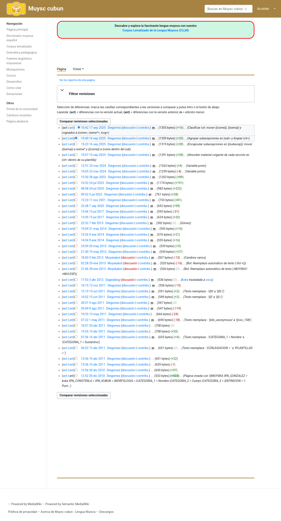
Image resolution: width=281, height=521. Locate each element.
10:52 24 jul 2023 (92, 183)
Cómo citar (13, 88)
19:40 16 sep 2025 (93, 138)
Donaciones (14, 94)
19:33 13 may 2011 (93, 314)
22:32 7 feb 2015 (92, 223)
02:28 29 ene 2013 (93, 263)
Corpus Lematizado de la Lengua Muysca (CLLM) (155, 30)
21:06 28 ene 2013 (93, 269)
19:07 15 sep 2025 (93, 155)
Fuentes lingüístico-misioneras (19, 61)
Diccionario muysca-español (20, 38)
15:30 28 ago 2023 (93, 177)
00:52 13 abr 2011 (93, 348)
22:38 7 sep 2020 (92, 206)
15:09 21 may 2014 (93, 229)
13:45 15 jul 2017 (92, 217)
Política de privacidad (22, 512)
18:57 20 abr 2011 (93, 325)
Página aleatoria (17, 121)
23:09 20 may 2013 (93, 246)
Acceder (263, 9)
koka (185, 280)
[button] (156, 94)
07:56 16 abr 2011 (93, 337)
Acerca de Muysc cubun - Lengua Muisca (68, 512)
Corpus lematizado (19, 46)
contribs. (144, 128)
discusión (129, 128)
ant (71, 128)
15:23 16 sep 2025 (93, 144)
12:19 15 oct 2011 (93, 291)
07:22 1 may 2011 (93, 320)
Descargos (106, 512)
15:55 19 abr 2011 (93, 331)
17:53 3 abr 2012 (92, 280)
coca (209, 280)
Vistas (77, 69)
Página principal (17, 29)
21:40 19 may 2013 (93, 252)
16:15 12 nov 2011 (93, 285)
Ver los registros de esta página (77, 80)
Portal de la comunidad (21, 109)
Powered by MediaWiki (26, 504)
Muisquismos (15, 69)
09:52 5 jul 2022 (91, 194)
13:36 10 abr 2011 (93, 359)
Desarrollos (14, 81)
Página (61, 69)
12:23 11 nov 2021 (93, 200)
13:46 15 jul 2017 (92, 211)
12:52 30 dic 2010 (93, 376)
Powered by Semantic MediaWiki (67, 504)
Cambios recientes (18, 115)
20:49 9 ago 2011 (92, 308)
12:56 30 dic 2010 (93, 370)
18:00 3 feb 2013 (92, 257)
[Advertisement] (23, 192)
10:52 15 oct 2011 (93, 297)
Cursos (11, 75)
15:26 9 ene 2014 (92, 234)
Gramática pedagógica (21, 52)
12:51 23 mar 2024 (93, 166)
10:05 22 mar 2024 (93, 171)
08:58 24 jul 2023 (92, 188)
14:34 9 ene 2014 (92, 240)
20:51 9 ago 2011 (92, 303)
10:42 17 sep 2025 (93, 128)
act (65, 138)
